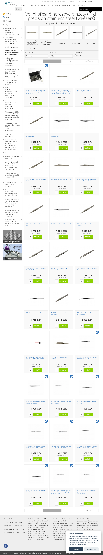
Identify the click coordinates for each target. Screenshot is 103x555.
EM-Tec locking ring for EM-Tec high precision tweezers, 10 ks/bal (36, 357)
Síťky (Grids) (8, 25)
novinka (78, 55)
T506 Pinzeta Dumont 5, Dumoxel (61, 224)
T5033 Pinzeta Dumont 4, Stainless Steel (36, 180)
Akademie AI (54, 553)
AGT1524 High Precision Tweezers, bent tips (87, 402)
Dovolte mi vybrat (80, 544)
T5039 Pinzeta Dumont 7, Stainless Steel (87, 269)
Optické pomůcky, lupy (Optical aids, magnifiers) (10, 82)
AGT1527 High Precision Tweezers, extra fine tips (61, 402)
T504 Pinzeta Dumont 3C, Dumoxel (87, 135)
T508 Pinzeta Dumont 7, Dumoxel (35, 313)
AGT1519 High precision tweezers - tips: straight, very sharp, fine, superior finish (61, 492)
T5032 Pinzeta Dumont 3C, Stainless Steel (84, 91)
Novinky (8, 13)
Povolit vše (76, 549)
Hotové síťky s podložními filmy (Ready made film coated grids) (10, 40)
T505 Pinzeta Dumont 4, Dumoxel (61, 179)
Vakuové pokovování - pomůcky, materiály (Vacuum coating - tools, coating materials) (11, 202)
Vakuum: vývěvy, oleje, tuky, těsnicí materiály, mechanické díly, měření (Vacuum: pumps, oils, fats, (10, 144)
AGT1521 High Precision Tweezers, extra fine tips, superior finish (87, 446)
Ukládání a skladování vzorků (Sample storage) (11, 184)
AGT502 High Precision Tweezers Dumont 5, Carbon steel (86, 180)
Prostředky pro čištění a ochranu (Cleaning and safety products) (11, 222)
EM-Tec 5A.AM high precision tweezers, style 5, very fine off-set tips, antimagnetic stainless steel (61, 92)
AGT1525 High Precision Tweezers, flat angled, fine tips (36, 402)
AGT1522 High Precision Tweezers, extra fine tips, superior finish (61, 446)
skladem (79, 53)
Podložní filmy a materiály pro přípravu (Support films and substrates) (11, 31)
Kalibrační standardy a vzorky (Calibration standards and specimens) (11, 213)
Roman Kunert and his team (18, 553)
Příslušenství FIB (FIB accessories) (11, 157)
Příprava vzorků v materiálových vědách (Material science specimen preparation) (11, 126)
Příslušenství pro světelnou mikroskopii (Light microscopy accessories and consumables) (10, 92)
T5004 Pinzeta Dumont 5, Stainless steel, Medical (36, 269)
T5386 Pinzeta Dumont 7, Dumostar (58, 313)
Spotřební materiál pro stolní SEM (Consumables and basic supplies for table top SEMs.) (10, 165)
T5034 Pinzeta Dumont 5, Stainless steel (36, 224)
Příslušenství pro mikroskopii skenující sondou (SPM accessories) (11, 176)
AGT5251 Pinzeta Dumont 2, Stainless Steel (59, 135)
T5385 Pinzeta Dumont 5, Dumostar (84, 224)
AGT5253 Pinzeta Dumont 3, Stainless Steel (34, 135)
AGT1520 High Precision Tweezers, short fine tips (36, 491)
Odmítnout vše (91, 549)
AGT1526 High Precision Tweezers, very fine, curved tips (87, 357)
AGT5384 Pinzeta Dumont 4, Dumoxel (59, 357)
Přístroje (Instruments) (8, 135)
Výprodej (9, 21)
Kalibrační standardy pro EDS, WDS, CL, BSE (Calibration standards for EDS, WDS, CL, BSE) (11, 73)
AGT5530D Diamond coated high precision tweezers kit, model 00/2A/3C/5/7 (35, 92)
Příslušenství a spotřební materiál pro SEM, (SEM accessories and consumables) (10, 61)
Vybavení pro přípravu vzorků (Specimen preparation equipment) (9, 104)
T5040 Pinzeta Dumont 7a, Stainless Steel (84, 313)
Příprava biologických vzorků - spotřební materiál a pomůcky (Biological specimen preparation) (11, 115)
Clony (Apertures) (10, 153)
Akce (7, 17)
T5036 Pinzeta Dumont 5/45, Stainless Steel (59, 269)
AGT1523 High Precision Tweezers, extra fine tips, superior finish (36, 446)
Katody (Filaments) (10, 47)
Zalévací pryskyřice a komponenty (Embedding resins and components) (11, 192)
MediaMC (62, 553)
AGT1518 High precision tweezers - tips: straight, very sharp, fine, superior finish (87, 492)
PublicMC (38, 553)
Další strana (89, 61)
